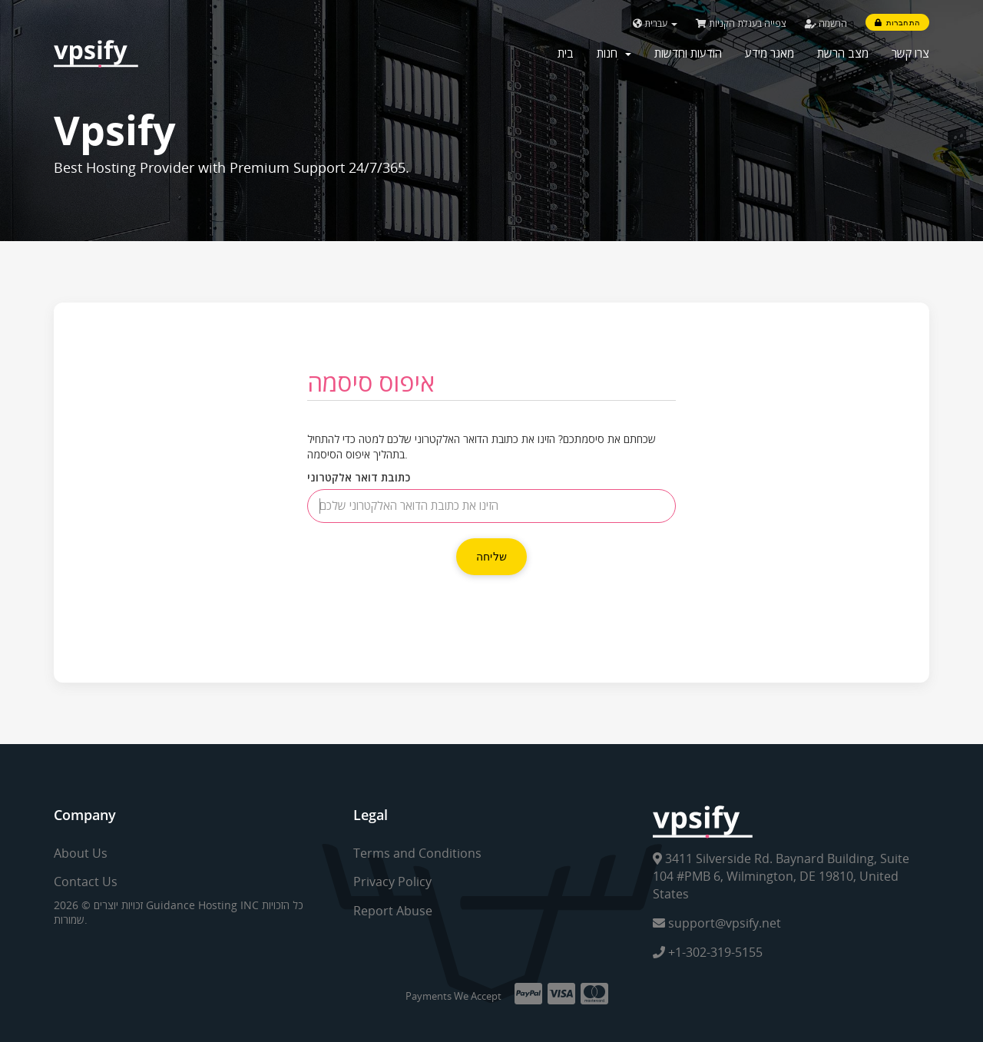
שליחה (491, 556)
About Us (81, 853)
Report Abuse (392, 910)
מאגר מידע (769, 53)
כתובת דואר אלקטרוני (358, 477)
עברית (655, 23)
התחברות (897, 22)
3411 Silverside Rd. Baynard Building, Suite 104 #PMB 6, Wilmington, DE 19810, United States (781, 876)
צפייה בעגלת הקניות (741, 23)
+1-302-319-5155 (708, 952)
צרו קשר (910, 53)
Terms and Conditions (417, 853)
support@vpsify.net (717, 923)
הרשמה (826, 23)
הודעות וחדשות (688, 53)
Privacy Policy (392, 881)
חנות (614, 53)
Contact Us (85, 881)
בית (566, 53)
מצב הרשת (843, 53)
